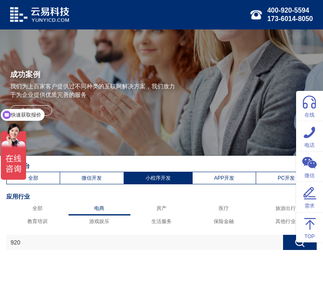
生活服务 (161, 221)
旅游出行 (285, 208)
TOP (309, 227)
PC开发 (286, 178)
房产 (161, 208)
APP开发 (224, 178)
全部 (33, 178)
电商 (99, 208)
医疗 (224, 208)
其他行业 (285, 221)
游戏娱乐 (99, 221)
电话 (309, 135)
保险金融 (224, 221)
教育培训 (37, 221)
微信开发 (92, 178)
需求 (309, 196)
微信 (309, 166)
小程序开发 (158, 178)
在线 (309, 105)
